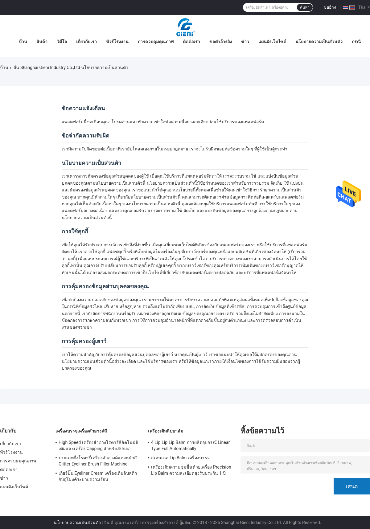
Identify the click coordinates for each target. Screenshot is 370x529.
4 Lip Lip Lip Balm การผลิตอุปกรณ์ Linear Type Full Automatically (190, 445)
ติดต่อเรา (191, 41)
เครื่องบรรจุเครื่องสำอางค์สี (81, 431)
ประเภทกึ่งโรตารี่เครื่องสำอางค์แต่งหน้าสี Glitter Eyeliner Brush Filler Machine (98, 460)
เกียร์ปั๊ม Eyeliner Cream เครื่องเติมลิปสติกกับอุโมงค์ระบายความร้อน (98, 476)
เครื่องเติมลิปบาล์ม (165, 431)
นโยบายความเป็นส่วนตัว (319, 41)
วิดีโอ (62, 41)
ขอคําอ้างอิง (220, 41)
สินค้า (41, 41)
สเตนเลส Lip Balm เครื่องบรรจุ (180, 457)
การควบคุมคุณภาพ (156, 41)
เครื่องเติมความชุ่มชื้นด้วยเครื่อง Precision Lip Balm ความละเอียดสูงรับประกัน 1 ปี (191, 470)
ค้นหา (305, 7)
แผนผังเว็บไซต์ (272, 41)
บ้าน (23, 41)
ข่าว (245, 41)
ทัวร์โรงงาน (117, 41)
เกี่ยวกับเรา (86, 41)
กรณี (356, 41)
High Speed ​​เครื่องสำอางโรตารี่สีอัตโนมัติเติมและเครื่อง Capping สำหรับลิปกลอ (98, 445)
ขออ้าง (329, 7)
